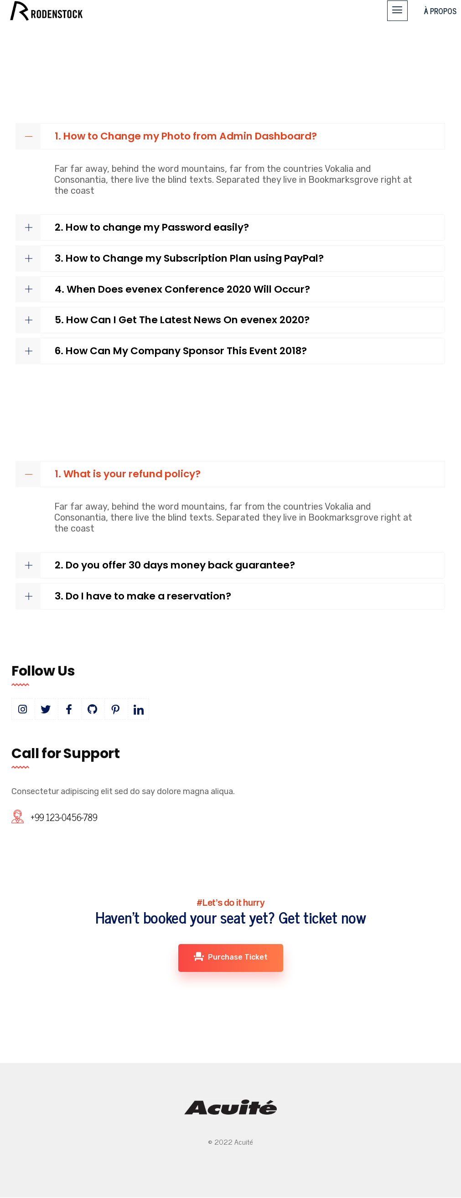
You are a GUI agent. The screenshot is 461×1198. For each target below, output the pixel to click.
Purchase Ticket (231, 957)
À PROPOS (440, 11)
